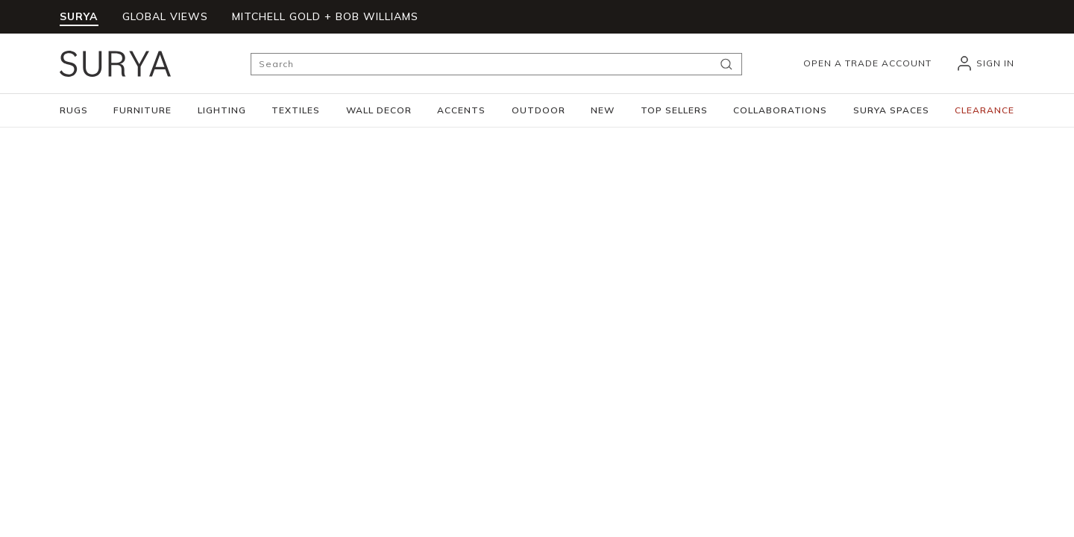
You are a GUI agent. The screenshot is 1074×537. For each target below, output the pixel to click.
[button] (74, 110)
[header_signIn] (984, 63)
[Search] (496, 64)
